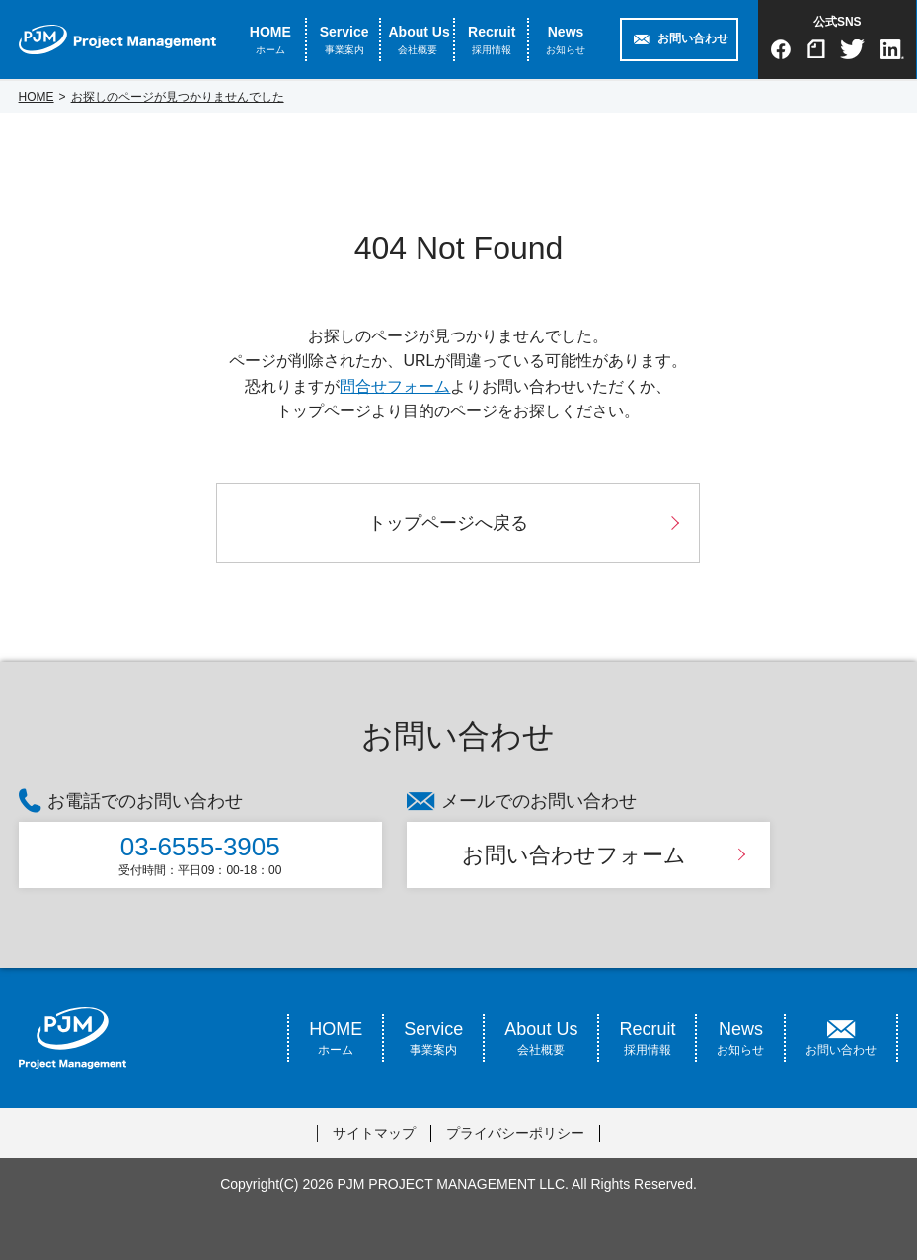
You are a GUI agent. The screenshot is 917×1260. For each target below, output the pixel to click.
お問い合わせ (692, 38)
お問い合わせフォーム (574, 855)
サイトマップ (374, 1133)
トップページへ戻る (448, 523)
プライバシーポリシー (515, 1133)
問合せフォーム (395, 386)
